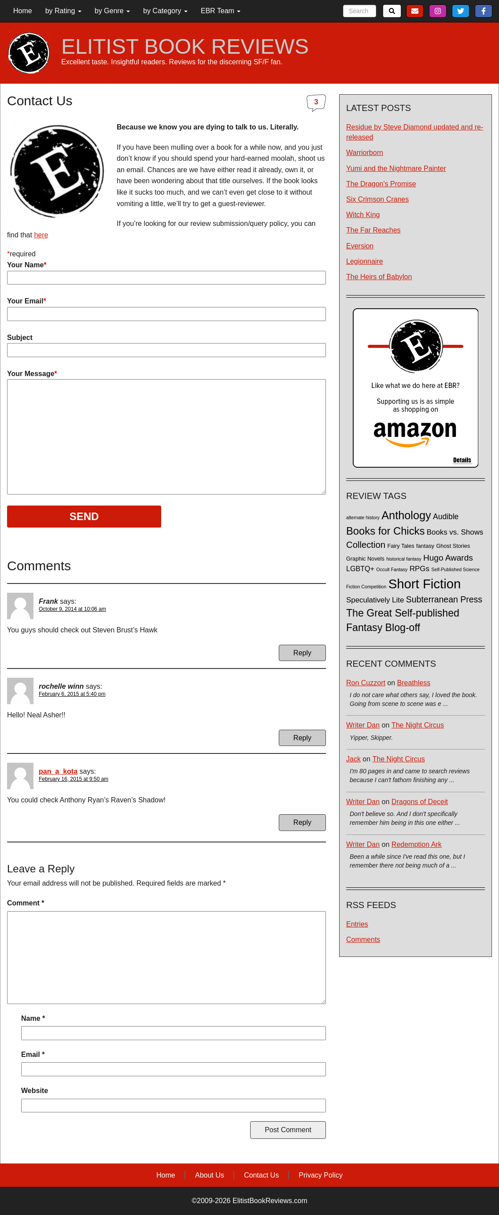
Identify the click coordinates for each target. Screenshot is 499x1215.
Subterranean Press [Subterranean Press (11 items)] (444, 599)
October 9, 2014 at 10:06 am (72, 609)
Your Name (166, 271)
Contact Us (261, 1175)
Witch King (363, 214)
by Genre (112, 11)
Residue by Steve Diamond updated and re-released (414, 132)
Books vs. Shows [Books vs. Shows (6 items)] (455, 532)
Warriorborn (364, 152)
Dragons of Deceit (420, 801)
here (41, 235)
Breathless (414, 683)
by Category (165, 11)
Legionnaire (364, 261)
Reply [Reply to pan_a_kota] (302, 822)
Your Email (166, 307)
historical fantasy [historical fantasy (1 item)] (403, 558)
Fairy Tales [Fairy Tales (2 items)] (400, 546)
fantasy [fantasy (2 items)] (425, 546)
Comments (363, 939)
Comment (25, 903)
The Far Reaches (373, 230)
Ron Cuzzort (365, 683)
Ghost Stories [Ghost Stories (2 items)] (453, 546)
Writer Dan (363, 725)
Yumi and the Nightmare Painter (396, 168)
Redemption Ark (417, 844)
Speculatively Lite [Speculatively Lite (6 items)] (375, 600)
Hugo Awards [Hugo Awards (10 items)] (448, 557)
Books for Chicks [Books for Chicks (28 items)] (385, 531)
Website (34, 1090)
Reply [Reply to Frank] (302, 653)
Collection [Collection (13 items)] (365, 545)
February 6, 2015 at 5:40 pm (72, 694)
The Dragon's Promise (381, 184)
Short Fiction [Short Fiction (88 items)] (424, 583)
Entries (357, 924)
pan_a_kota (58, 771)
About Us (209, 1175)
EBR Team (221, 11)
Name (33, 1018)
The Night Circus (418, 725)
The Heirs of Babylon (379, 277)
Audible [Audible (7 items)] (445, 516)
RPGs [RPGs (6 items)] (419, 569)
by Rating (63, 11)
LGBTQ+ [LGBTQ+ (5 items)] (360, 568)
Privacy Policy (321, 1175)
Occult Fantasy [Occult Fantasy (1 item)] (391, 569)
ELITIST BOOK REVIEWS (185, 46)
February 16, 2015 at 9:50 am (73, 779)
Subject (166, 344)
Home (22, 11)
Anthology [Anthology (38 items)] (406, 515)
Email (32, 1054)
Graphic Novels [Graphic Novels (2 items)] (365, 559)
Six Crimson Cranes (377, 199)
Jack (353, 759)
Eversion (359, 246)
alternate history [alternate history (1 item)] (363, 517)
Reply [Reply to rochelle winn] (302, 738)
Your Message (166, 432)
